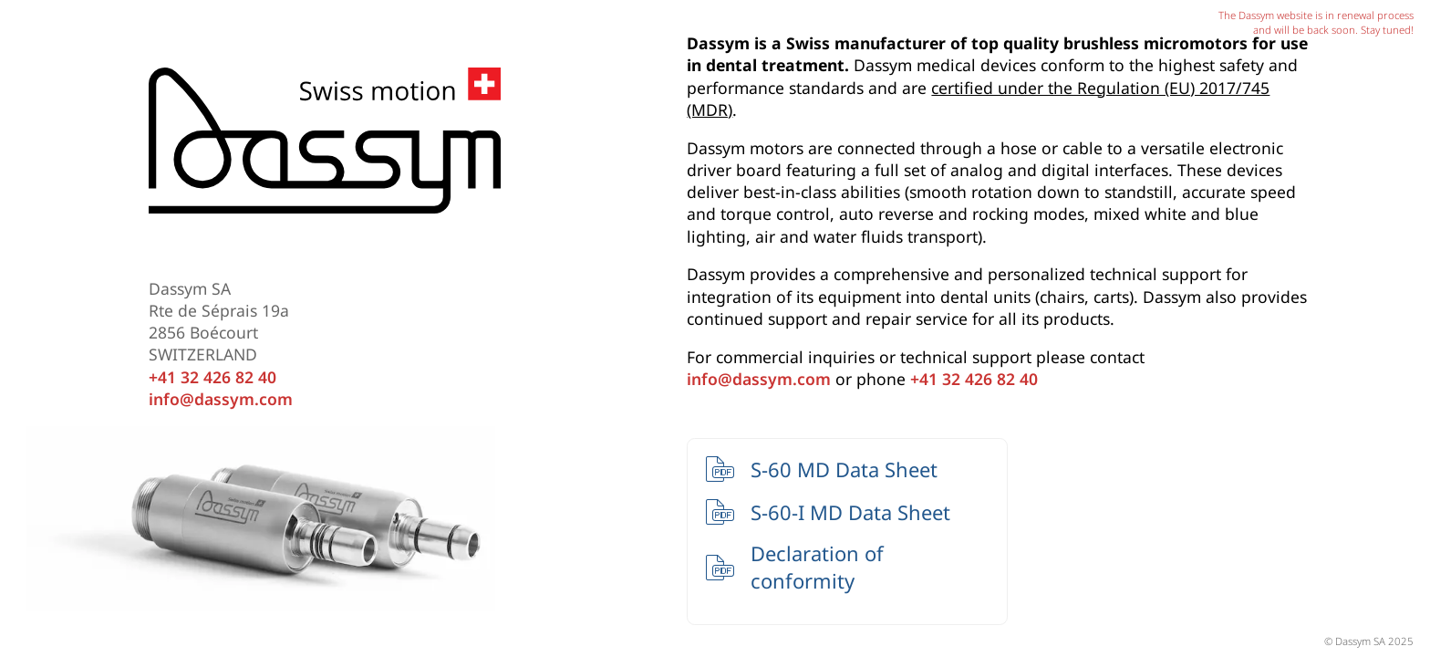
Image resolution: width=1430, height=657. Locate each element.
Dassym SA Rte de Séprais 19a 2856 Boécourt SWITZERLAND (219, 321)
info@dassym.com (221, 399)
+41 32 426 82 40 (212, 377)
